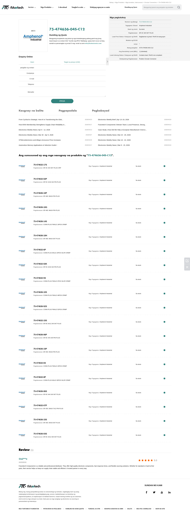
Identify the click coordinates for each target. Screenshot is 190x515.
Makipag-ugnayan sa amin (100, 7)
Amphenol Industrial (145, 25)
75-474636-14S (40, 221)
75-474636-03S (40, 434)
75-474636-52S (40, 306)
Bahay (111, 2)
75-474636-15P (40, 349)
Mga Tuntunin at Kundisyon (29, 509)
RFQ (164, 166)
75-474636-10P (40, 193)
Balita (129, 509)
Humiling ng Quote (132, 7)
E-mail (32, 79)
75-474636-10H (40, 235)
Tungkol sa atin (77, 7)
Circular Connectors (150, 2)
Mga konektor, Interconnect (134, 2)
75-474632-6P (39, 250)
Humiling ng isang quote (75, 509)
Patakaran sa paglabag (52, 509)
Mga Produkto (119, 2)
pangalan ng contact (27, 67)
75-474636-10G (40, 207)
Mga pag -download (144, 509)
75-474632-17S (40, 165)
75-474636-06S (40, 391)
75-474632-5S (39, 278)
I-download (63, 7)
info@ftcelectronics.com (93, 43)
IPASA (62, 101)
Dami (32, 62)
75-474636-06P (40, 335)
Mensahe (31, 92)
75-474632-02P (40, 179)
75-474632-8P (39, 377)
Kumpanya (30, 73)
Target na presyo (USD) (72, 62)
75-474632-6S (39, 363)
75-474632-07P (40, 405)
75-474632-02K (40, 264)
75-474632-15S (40, 320)
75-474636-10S (40, 292)
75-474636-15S (40, 420)
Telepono (31, 84)
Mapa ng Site (160, 509)
